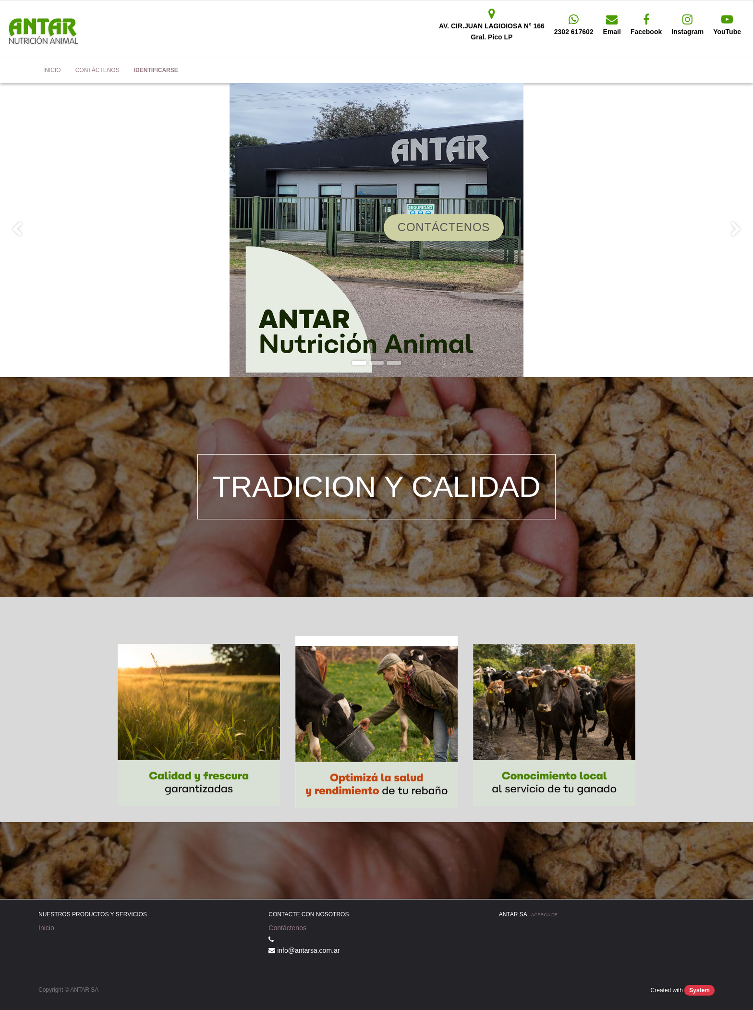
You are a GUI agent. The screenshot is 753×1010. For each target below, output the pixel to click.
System (699, 990)
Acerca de (544, 914)
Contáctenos (287, 928)
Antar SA (21, 70)
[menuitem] (52, 70)
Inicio (46, 928)
